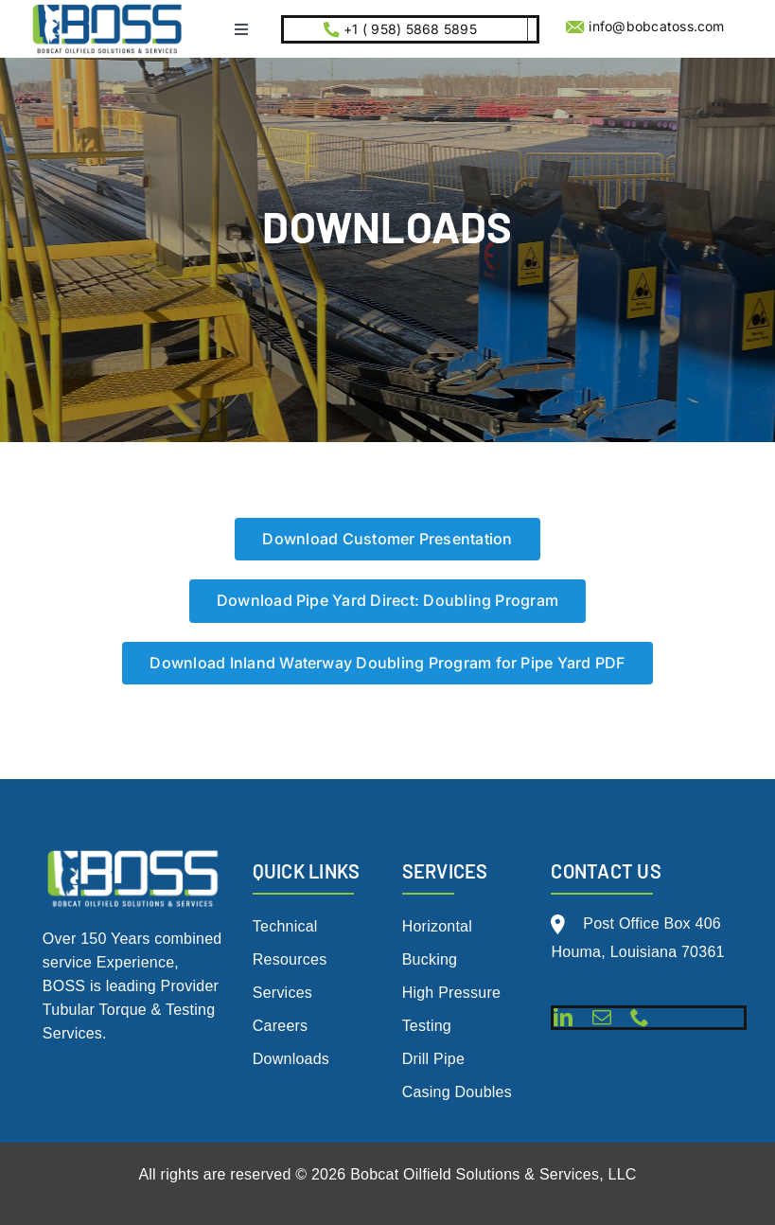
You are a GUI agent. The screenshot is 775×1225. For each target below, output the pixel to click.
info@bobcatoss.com (656, 26)
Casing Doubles (457, 1092)
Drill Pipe (433, 1059)
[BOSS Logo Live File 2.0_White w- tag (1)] (133, 852)
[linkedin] (563, 1017)
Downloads (291, 1059)
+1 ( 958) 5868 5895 (408, 29)
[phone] (639, 1017)
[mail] (601, 1017)
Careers (280, 1026)
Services (282, 993)
